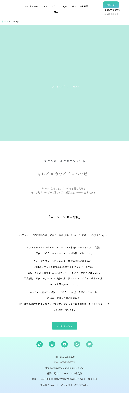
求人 (74, 6)
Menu (44, 6)
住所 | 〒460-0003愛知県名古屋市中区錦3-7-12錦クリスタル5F (64, 379)
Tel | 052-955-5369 (65, 357)
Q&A (65, 6)
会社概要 (84, 6)
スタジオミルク (30, 6)
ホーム (4, 21)
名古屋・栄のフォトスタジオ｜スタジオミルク (64, 384)
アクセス (55, 6)
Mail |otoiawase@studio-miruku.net (64, 368)
